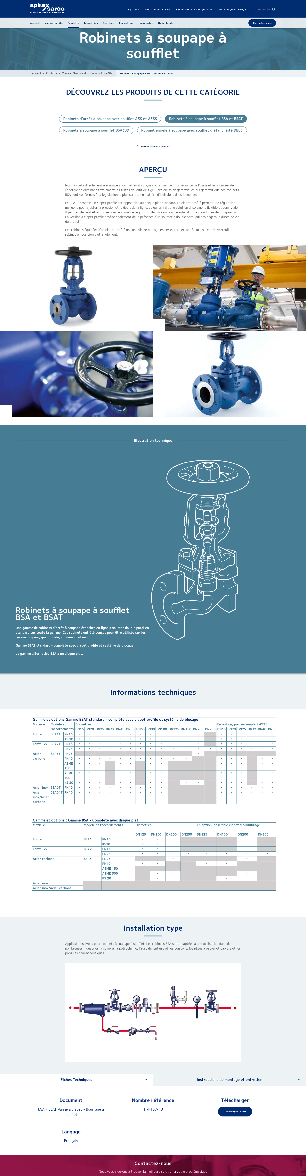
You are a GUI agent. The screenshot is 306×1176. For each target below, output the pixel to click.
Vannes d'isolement (74, 73)
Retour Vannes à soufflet (155, 146)
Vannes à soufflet (103, 73)
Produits (51, 73)
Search (273, 9)
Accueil (36, 73)
